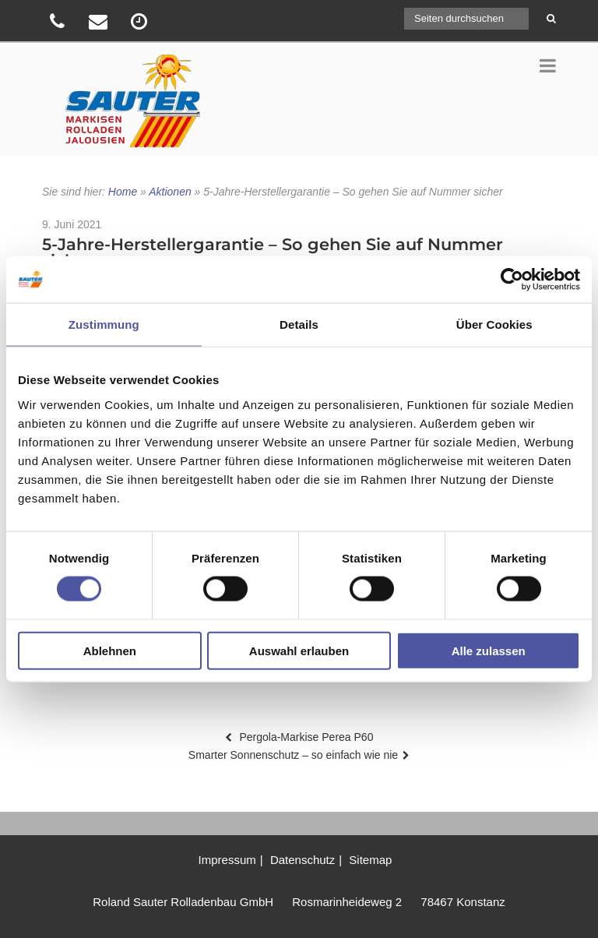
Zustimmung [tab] (104, 324)
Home (122, 191)
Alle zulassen (489, 650)
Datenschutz (302, 859)
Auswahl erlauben (299, 650)
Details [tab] (299, 324)
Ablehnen (109, 650)
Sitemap (370, 859)
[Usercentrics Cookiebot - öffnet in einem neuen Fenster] (512, 279)
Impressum (227, 859)
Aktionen (170, 191)
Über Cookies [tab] (494, 324)
